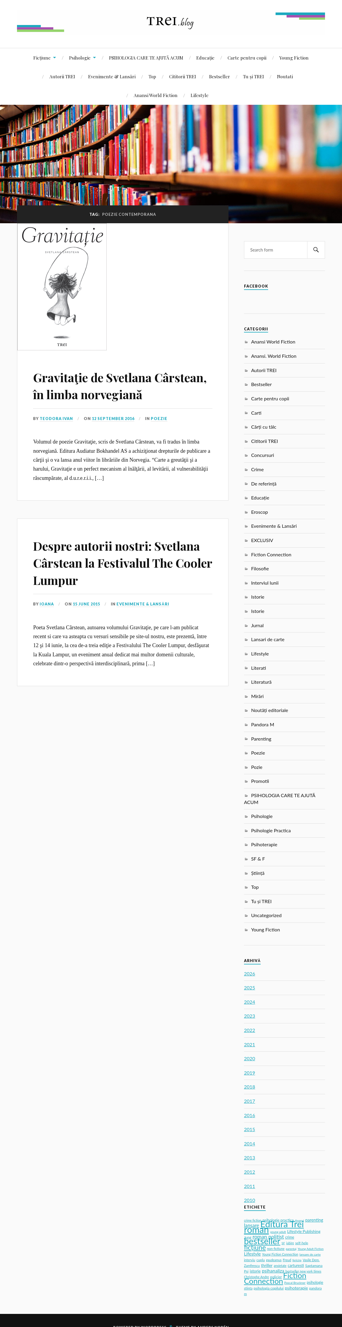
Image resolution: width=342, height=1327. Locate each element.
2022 (249, 1030)
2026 (249, 973)
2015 (249, 1129)
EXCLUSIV (262, 540)
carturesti (296, 1265)
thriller (267, 1265)
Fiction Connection (271, 554)
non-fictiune (276, 1248)
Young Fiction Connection (280, 1254)
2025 (249, 987)
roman (256, 1229)
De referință (263, 483)
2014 (249, 1143)
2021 (249, 1044)
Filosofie (260, 568)
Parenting (261, 738)
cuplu (260, 1260)
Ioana (47, 638)
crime (289, 1237)
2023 (249, 1016)
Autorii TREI (62, 76)
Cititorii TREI (182, 76)
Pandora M (262, 724)
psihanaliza (273, 1270)
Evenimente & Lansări (112, 76)
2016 (249, 1115)
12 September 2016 (113, 435)
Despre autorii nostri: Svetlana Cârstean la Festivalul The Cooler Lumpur (99, 587)
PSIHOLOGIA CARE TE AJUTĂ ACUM (146, 57)
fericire (296, 1260)
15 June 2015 (86, 638)
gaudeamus (274, 1260)
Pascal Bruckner (294, 1282)
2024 (249, 1002)
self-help (301, 1243)
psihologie (315, 1282)
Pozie (256, 767)
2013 (249, 1157)
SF (283, 1243)
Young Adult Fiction (311, 1248)
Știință (258, 873)
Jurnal (257, 625)
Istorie (257, 597)
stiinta (248, 1288)
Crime (257, 469)
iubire (290, 1243)
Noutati (285, 76)
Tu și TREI (253, 76)
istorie (255, 1271)
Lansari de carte (268, 639)
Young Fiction (294, 57)
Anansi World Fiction (156, 95)
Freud (287, 1260)
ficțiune (255, 1247)
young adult (278, 1232)
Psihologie (80, 57)
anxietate (280, 1265)
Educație (205, 57)
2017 (249, 1101)
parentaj (291, 1248)
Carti (256, 413)
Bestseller (219, 76)
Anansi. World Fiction (273, 356)
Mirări (257, 696)
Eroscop (259, 512)
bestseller (262, 1241)
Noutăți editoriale (269, 710)
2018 (249, 1086)
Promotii (260, 781)
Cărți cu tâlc (263, 427)
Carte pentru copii (247, 57)
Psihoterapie (264, 844)
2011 (249, 1186)
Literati (258, 668)
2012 (249, 1172)
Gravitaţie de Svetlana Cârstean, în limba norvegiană (100, 394)
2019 (249, 1072)
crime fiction (252, 1220)
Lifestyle (200, 95)
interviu (249, 1260)
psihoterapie (296, 1287)
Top (152, 76)
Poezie (159, 435)
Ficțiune (42, 57)
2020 (249, 1058)
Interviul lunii (265, 583)
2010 (249, 1200)
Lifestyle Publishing (304, 1231)
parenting (314, 1220)
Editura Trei (282, 1224)
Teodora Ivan (57, 435)
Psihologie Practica (271, 830)
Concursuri (262, 455)
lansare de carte (310, 1254)
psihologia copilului (269, 1288)
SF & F (258, 858)
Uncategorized (266, 915)
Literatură (261, 682)
